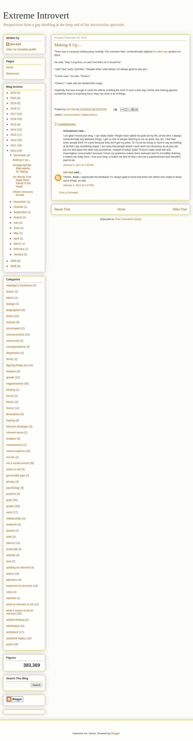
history (10, 401)
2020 (13, 97)
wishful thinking (15, 619)
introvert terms (14, 432)
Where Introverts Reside (23, 193)
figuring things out (17, 365)
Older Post (180, 209)
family (9, 359)
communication (71, 114)
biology (10, 303)
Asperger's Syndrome (19, 285)
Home (121, 209)
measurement (14, 444)
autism (10, 291)
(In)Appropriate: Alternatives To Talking (22, 168)
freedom (11, 371)
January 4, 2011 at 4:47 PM (78, 185)
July (16, 222)
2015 (13, 124)
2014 (13, 129)
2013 (13, 134)
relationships (13, 518)
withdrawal (12, 625)
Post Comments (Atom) (128, 219)
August (18, 217)
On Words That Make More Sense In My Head (22, 181)
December (20, 155)
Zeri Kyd (68, 172)
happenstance (89, 114)
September (20, 212)
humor (10, 408)
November (20, 201)
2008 (13, 266)
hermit (10, 395)
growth (10, 377)
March (18, 243)
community (12, 340)
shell (9, 536)
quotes (10, 506)
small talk (11, 549)
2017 (13, 113)
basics (10, 297)
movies (10, 457)
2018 (13, 108)
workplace (12, 632)
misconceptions (15, 451)
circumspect (13, 328)
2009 (13, 260)
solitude (10, 555)
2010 (13, 150)
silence (10, 543)
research (11, 524)
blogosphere (13, 310)
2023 (13, 92)
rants (9, 512)
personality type (15, 475)
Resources (12, 73)
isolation (11, 438)
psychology (13, 487)
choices (10, 322)
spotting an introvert (18, 567)
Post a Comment (68, 192)
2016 (13, 119)
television (11, 579)
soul (8, 561)
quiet (9, 500)
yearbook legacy (16, 638)
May (16, 233)
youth (9, 644)
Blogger (115, 733)
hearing (10, 389)
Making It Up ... (22, 159)
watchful (11, 598)
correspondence (15, 346)
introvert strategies (17, 426)
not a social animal (17, 463)
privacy (10, 481)
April (17, 238)
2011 (13, 145)
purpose (11, 493)
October (19, 206)
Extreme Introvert (36, 15)
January (19, 254)
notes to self (13, 469)
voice (9, 591)
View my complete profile (21, 49)
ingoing (10, 420)
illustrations (13, 414)
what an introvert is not (19, 604)
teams (10, 573)
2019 (13, 103)
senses (10, 530)
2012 (13, 140)
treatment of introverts (19, 585)
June (17, 227)
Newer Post (62, 209)
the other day (160, 51)
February (19, 248)
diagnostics (13, 352)
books (9, 316)
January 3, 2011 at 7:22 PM (78, 165)
